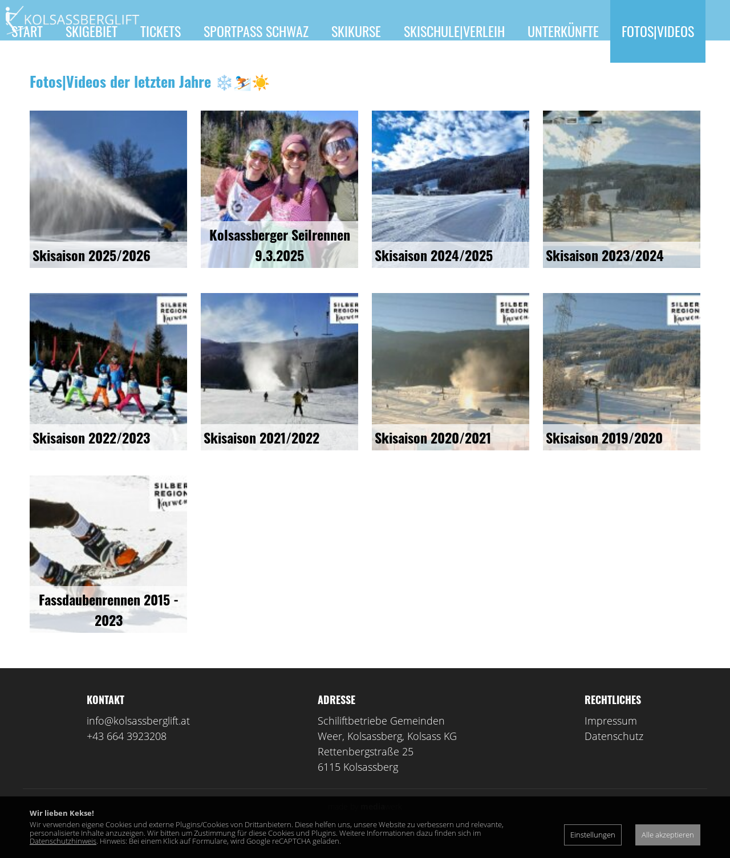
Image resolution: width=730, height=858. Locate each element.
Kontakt (34, 93)
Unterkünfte (563, 31)
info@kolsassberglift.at (138, 737)
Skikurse (356, 31)
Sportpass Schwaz (256, 31)
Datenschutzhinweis (63, 841)
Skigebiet (91, 31)
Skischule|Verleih (454, 31)
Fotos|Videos (658, 31)
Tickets (160, 31)
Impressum (611, 737)
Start (27, 31)
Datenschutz (614, 752)
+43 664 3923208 (127, 752)
